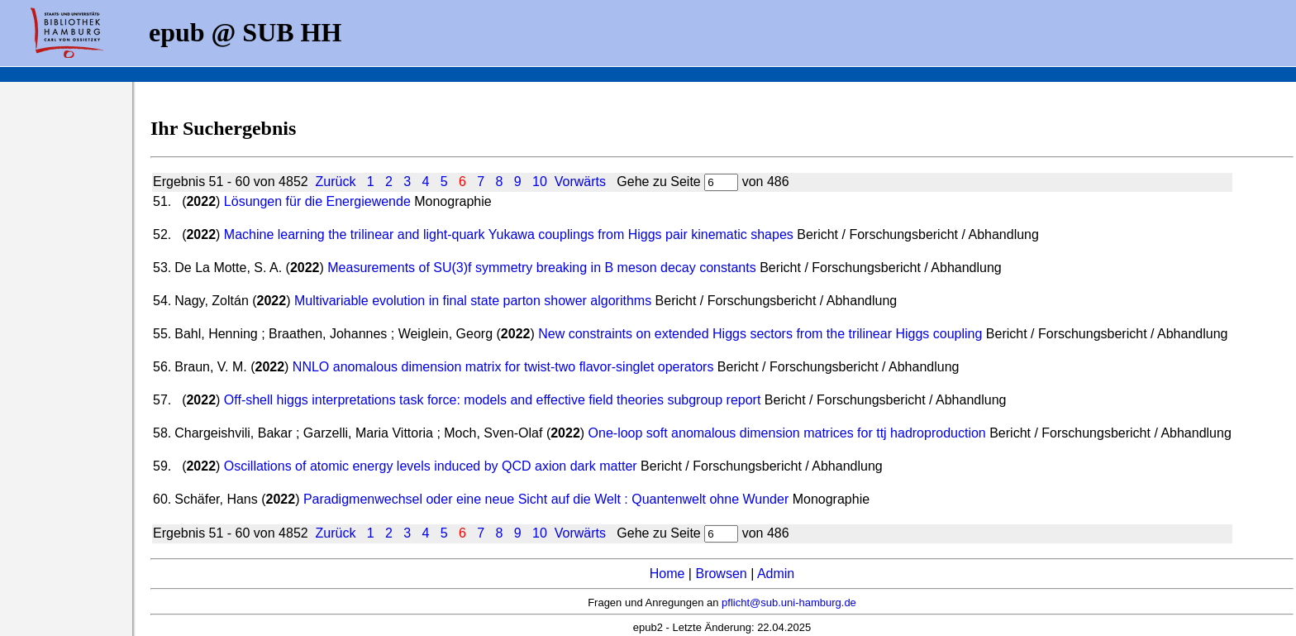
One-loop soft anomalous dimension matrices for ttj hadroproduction (787, 433)
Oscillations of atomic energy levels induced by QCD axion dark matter (430, 466)
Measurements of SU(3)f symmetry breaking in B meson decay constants (541, 268)
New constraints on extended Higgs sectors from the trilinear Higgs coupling (760, 334)
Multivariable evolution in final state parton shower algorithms (472, 301)
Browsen (720, 574)
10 (539, 182)
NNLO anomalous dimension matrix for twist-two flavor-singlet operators (503, 367)
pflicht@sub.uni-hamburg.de (789, 602)
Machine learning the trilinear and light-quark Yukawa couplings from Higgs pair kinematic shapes (508, 234)
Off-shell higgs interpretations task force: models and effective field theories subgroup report (492, 400)
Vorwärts (580, 182)
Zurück (336, 182)
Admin (775, 574)
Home (667, 574)
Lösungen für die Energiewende (317, 201)
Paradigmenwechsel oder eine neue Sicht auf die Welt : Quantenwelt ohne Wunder (546, 499)
